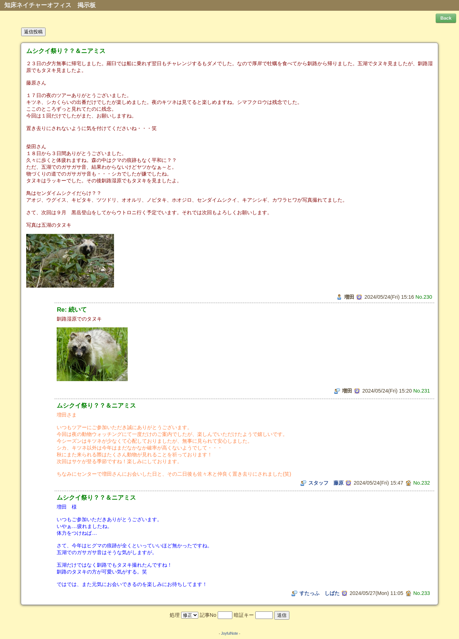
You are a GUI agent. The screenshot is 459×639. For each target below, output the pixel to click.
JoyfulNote (229, 633)
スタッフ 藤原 (326, 483)
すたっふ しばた (319, 593)
